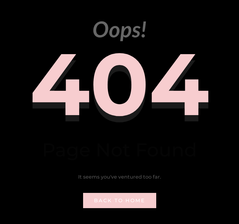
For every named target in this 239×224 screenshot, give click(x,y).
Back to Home (119, 200)
